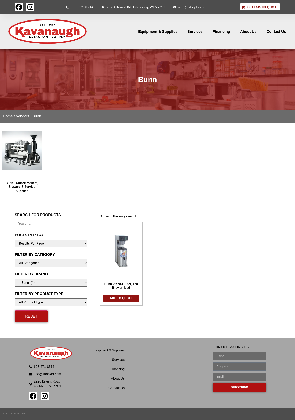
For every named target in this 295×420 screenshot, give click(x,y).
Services (195, 32)
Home (8, 116)
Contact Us (276, 32)
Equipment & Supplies (157, 32)
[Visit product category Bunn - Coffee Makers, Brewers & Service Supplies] (22, 160)
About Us (248, 32)
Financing (221, 32)
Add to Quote (121, 298)
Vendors (22, 116)
